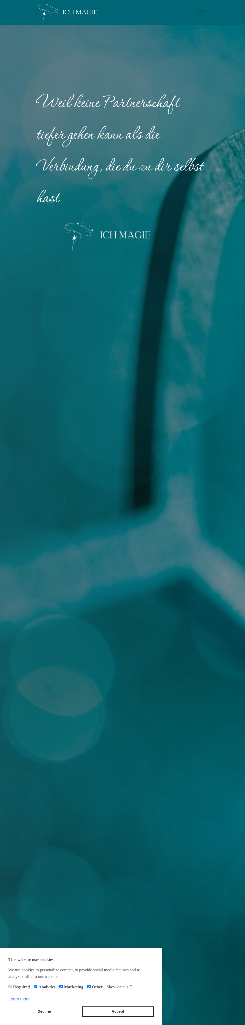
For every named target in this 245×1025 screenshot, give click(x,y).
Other (97, 987)
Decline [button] (44, 1011)
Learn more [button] (19, 999)
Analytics (46, 987)
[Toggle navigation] (201, 13)
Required (21, 987)
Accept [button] (118, 1011)
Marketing (73, 987)
